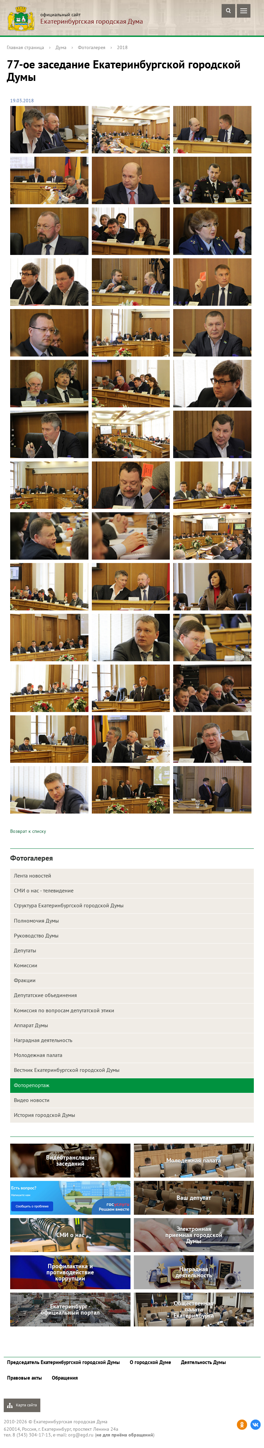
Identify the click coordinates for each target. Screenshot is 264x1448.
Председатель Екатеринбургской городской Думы (63, 1362)
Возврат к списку (28, 831)
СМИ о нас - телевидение (44, 890)
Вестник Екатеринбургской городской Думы (67, 1069)
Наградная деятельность (43, 1040)
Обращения (65, 1378)
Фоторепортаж (31, 1085)
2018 (122, 47)
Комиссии (25, 965)
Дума (61, 47)
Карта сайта (22, 1405)
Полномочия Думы (36, 920)
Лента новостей (32, 875)
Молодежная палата (38, 1055)
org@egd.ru (81, 1435)
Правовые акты (24, 1378)
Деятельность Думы (203, 1362)
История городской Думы (44, 1114)
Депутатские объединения (45, 995)
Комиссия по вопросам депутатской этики (64, 1010)
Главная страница (25, 47)
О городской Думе (150, 1362)
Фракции (25, 980)
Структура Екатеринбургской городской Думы (69, 905)
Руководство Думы (36, 935)
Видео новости (31, 1100)
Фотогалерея (91, 47)
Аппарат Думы (31, 1025)
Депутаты (25, 950)
